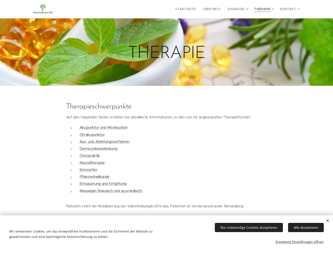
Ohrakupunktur (92, 134)
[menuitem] (192, 9)
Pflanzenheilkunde (94, 176)
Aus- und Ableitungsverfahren (104, 141)
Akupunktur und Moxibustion (104, 127)
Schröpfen (88, 169)
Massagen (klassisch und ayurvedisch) (111, 191)
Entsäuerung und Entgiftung (103, 183)
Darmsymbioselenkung (98, 148)
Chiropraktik (90, 155)
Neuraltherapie (92, 162)
